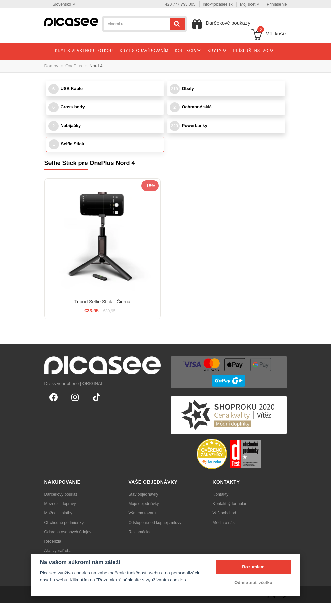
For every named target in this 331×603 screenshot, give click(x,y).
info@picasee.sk (218, 4)
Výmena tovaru (142, 513)
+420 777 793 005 (179, 4)
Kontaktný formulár (230, 503)
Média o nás (224, 522)
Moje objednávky (144, 503)
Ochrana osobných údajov (67, 532)
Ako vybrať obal (58, 550)
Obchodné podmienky (64, 522)
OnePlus (73, 65)
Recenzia (52, 541)
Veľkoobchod (224, 513)
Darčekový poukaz (61, 494)
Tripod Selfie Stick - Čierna (102, 301)
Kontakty (221, 494)
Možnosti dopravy (60, 503)
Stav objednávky (143, 494)
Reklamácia (139, 532)
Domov (51, 65)
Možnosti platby (58, 513)
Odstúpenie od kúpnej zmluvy (155, 522)
